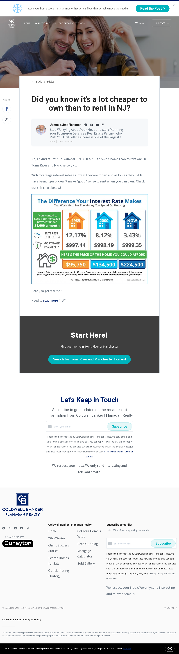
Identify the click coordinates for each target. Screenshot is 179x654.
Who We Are (42, 23)
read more (50, 300)
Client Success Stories (70, 23)
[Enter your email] (79, 426)
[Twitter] (10, 528)
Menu (139, 23)
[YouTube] (21, 528)
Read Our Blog (87, 544)
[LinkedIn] (15, 528)
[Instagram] (28, 528)
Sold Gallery (86, 563)
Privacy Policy (170, 607)
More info (127, 648)
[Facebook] (3, 528)
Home (27, 23)
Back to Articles (45, 81)
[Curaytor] (17, 546)
